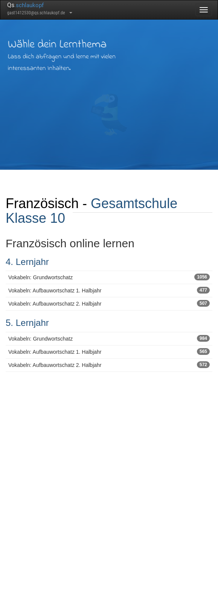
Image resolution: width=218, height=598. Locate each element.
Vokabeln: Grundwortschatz (109, 277)
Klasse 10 (35, 218)
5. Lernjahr (27, 323)
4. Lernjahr (27, 262)
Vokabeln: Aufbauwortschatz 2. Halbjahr (109, 303)
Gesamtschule (134, 203)
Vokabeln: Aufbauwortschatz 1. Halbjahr (109, 290)
